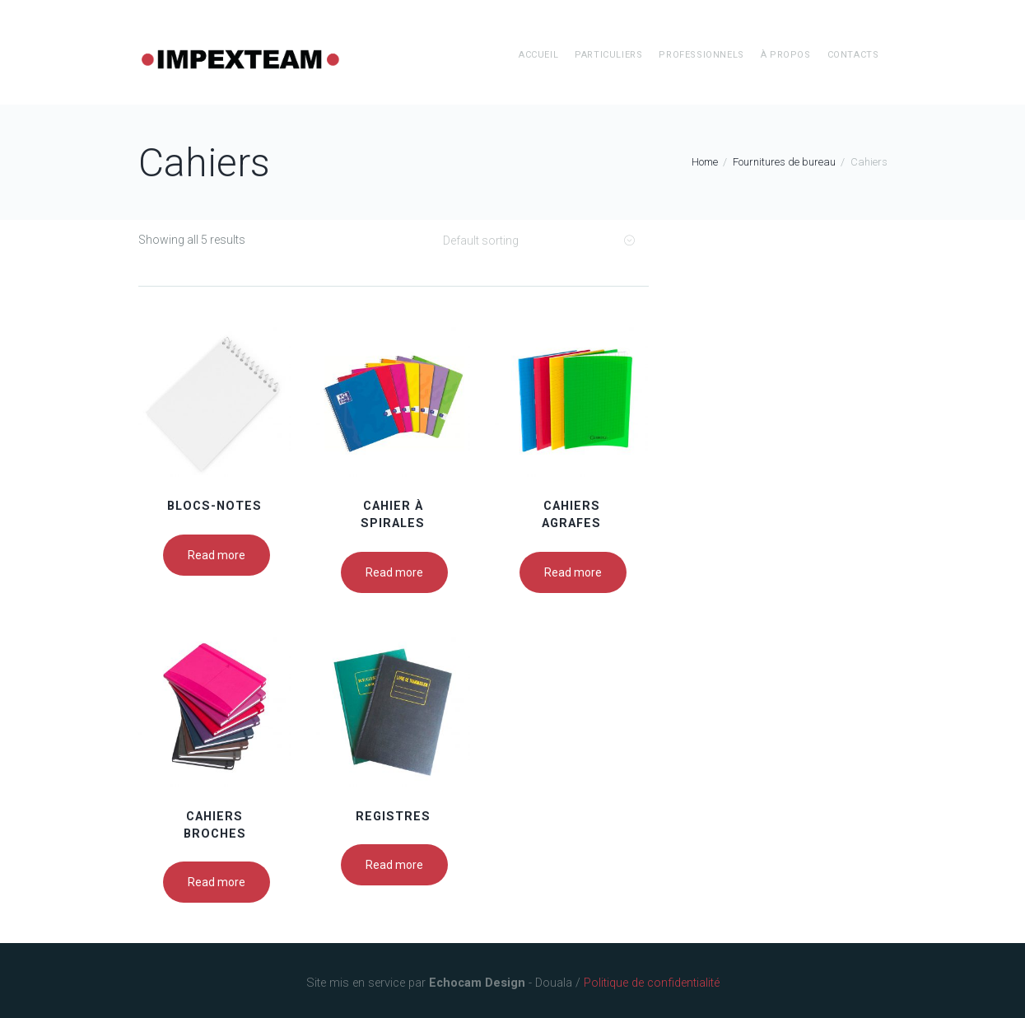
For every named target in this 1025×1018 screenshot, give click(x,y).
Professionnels (701, 54)
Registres (393, 817)
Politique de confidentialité (652, 983)
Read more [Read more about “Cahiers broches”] (216, 882)
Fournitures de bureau (784, 162)
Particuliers (608, 54)
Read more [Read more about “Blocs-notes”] (216, 555)
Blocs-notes (214, 506)
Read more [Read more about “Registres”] (394, 864)
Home (705, 162)
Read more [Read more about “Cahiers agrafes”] (573, 572)
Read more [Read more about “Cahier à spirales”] (394, 572)
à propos (786, 54)
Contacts (853, 54)
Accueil (538, 54)
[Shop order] (537, 240)
